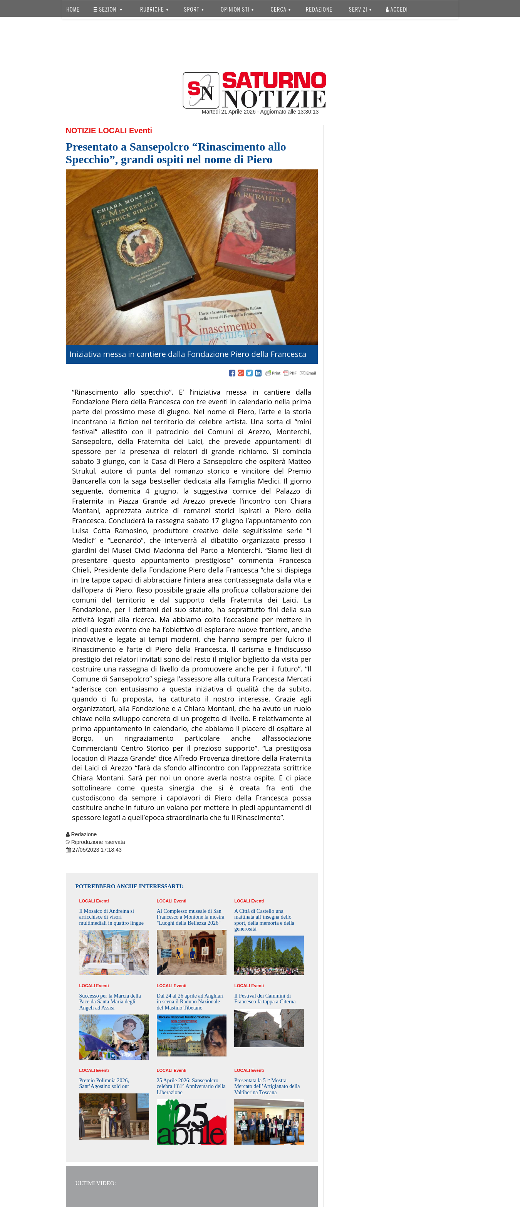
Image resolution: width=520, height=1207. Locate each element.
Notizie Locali (96, 130)
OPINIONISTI (237, 9)
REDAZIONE (319, 9)
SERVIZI (360, 9)
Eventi (140, 130)
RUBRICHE (154, 9)
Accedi (397, 9)
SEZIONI (108, 9)
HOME (73, 9)
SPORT (193, 9)
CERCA (280, 9)
